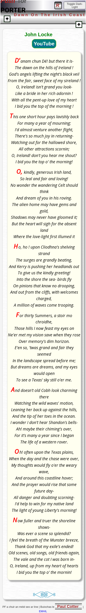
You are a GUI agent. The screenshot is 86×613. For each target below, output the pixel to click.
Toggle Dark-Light (75, 5)
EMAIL (43, 611)
